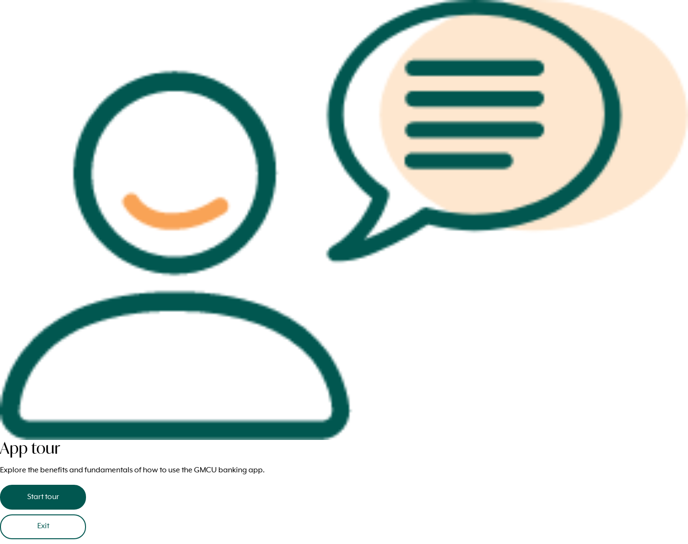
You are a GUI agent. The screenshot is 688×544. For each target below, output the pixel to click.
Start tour (43, 497)
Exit (43, 526)
